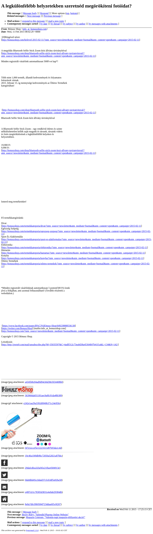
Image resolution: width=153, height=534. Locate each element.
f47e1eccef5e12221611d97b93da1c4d (43, 448)
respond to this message (33, 21)
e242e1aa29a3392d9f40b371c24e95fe (41, 403)
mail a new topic (56, 21)
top (67, 13)
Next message (33, 16)
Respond (44, 13)
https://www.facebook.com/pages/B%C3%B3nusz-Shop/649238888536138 (39, 325)
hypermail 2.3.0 (32, 530)
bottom (73, 13)
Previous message (52, 16)
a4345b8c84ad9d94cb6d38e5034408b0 (44, 382)
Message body (30, 13)
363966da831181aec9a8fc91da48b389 (43, 395)
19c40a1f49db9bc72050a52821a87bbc (43, 455)
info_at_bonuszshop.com (35, 29)
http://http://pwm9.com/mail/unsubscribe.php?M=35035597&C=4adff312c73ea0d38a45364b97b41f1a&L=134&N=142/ (60, 344)
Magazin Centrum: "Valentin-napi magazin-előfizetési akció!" (55, 517)
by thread (55, 23)
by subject (68, 23)
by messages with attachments (103, 23)
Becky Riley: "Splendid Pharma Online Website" (45, 514)
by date (43, 23)
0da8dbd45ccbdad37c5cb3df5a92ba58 (43, 480)
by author (80, 23)
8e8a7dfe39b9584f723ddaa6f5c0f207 (43, 504)
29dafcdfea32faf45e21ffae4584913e (42, 468)
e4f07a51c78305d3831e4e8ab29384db (43, 492)
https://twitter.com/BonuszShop (17, 328)
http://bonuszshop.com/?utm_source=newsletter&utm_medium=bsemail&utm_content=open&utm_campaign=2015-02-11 (60, 331)
